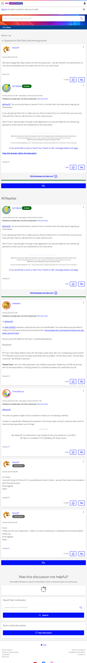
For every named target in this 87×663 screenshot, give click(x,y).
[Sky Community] (14, 3)
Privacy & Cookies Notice (10, 652)
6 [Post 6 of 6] (6, 548)
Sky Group (5, 657)
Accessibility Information (76, 652)
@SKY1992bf (10, 327)
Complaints (6, 654)
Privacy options (7, 650)
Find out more (42, 99)
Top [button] (44, 645)
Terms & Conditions (78, 650)
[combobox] (39, 18)
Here (76, 148)
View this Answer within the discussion (19, 153)
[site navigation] (2, 3)
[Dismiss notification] (84, 9)
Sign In (84, 4)
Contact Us (81, 654)
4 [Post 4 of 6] (6, 447)
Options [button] (4, 35)
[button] (83, 47)
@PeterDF (6, 104)
